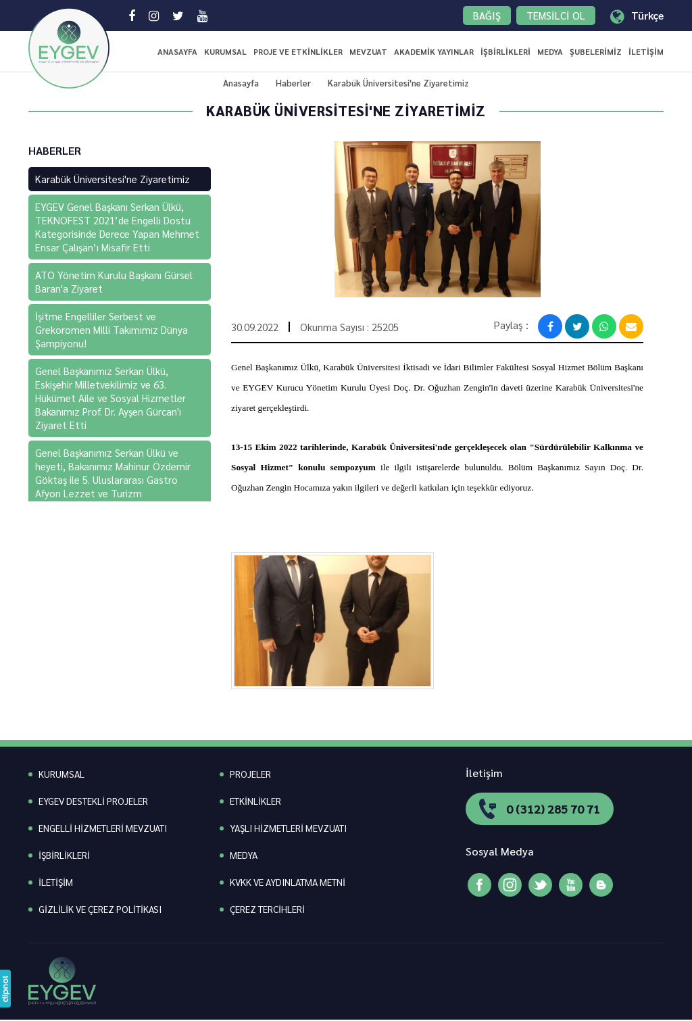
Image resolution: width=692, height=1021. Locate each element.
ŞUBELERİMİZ (596, 51)
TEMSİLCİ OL (555, 15)
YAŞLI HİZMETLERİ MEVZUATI (288, 828)
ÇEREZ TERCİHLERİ (267, 909)
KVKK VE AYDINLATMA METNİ (287, 882)
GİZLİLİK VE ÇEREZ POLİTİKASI (100, 909)
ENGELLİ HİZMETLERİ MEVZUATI (103, 828)
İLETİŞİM (646, 51)
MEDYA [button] (550, 51)
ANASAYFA (177, 51)
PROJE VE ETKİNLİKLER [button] (298, 51)
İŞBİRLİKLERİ (505, 51)
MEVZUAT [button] (368, 51)
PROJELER (250, 774)
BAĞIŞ (487, 15)
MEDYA (243, 855)
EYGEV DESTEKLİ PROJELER (93, 801)
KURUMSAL (225, 51)
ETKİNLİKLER (255, 801)
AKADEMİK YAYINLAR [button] (434, 51)
